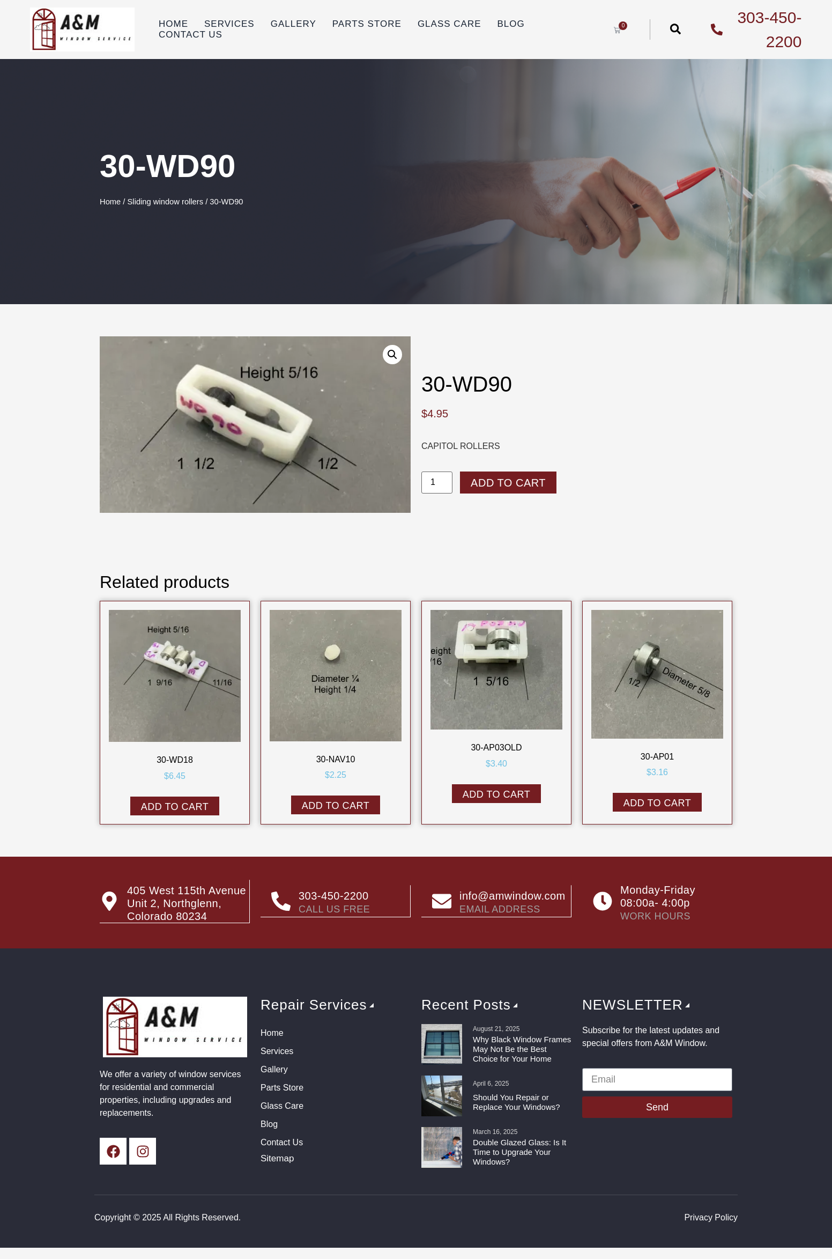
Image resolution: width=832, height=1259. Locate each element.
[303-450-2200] (281, 901)
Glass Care (449, 24)
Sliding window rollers (166, 201)
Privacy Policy (711, 1217)
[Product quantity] (436, 483)
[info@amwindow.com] (441, 901)
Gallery (293, 24)
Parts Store (367, 24)
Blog (511, 24)
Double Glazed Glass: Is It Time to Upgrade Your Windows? (519, 1152)
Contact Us (190, 35)
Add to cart (508, 483)
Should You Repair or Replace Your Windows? (516, 1102)
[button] (392, 354)
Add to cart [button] (175, 806)
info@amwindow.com (512, 896)
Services (229, 24)
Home (173, 24)
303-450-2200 (334, 896)
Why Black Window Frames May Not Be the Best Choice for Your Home (522, 1049)
